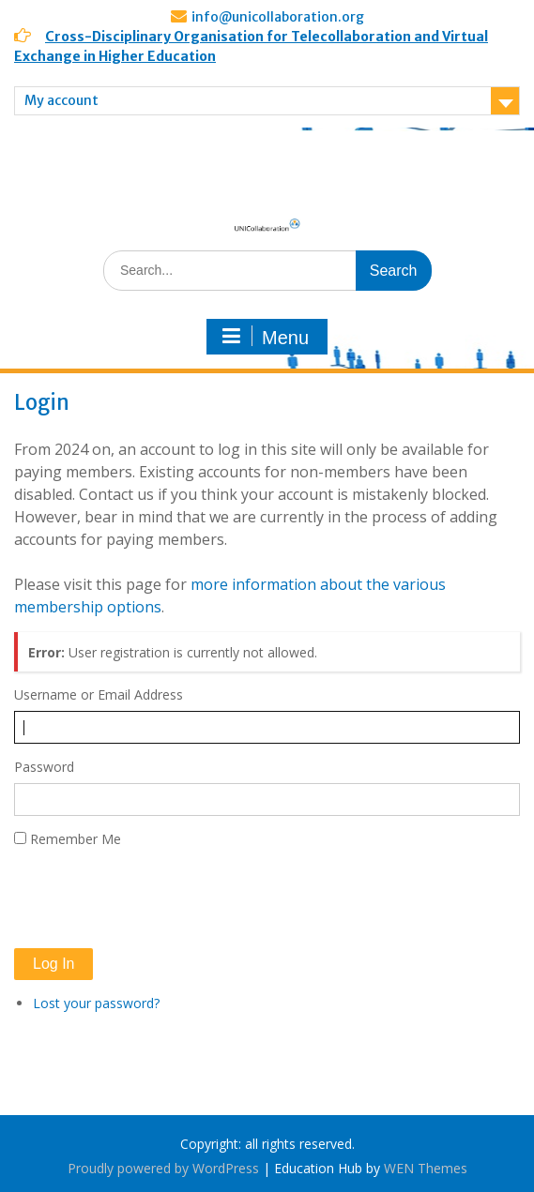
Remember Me (75, 839)
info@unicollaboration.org (277, 16)
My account (61, 100)
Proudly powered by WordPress (163, 1168)
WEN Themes (425, 1168)
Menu (265, 336)
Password (44, 767)
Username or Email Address (98, 694)
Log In (53, 964)
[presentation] (156, 898)
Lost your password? (96, 1003)
